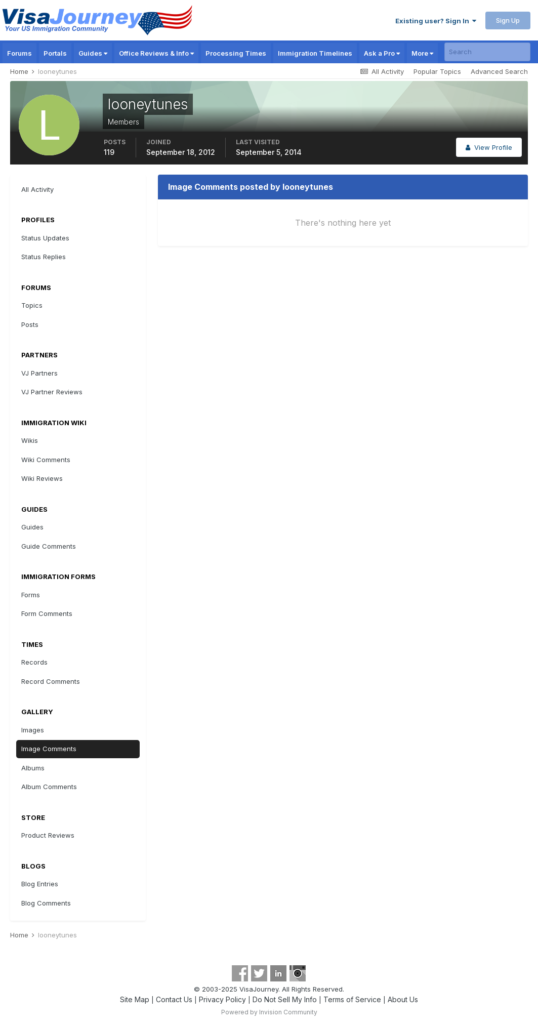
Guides (92, 53)
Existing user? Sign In (435, 21)
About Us (403, 999)
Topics (32, 305)
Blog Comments (46, 903)
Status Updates (45, 238)
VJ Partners (39, 373)
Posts (29, 324)
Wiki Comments (45, 460)
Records (34, 662)
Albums (33, 768)
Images (32, 730)
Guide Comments (48, 546)
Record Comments (50, 681)
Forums (19, 53)
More (422, 53)
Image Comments (48, 749)
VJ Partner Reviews (51, 392)
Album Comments (49, 787)
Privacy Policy (222, 999)
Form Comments (46, 613)
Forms (30, 595)
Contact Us (174, 999)
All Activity (37, 189)
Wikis (29, 440)
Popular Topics (437, 71)
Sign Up (508, 20)
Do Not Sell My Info (285, 999)
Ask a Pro (382, 53)
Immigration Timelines (315, 53)
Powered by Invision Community (269, 1012)
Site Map (134, 999)
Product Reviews (47, 835)
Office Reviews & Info (156, 53)
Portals (55, 53)
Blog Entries (39, 884)
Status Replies (43, 257)
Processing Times (235, 53)
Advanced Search (499, 71)
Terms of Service (352, 999)
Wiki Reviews (42, 478)
